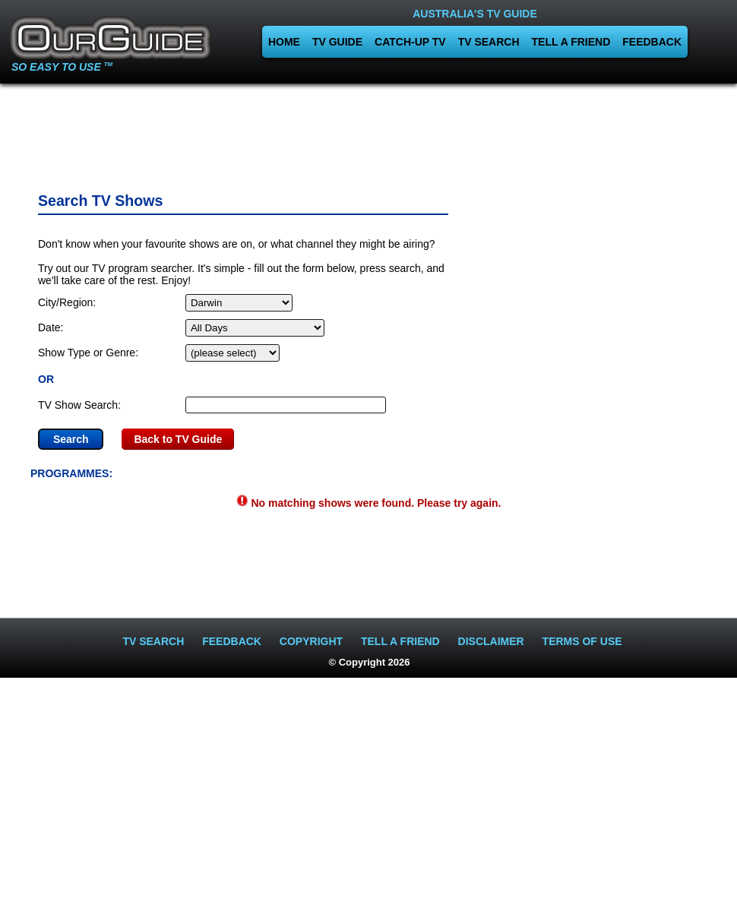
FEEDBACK (652, 42)
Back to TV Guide (178, 439)
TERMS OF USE (582, 641)
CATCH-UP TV (410, 42)
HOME (284, 42)
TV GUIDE (337, 42)
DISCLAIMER (491, 641)
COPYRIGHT (311, 641)
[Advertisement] (368, 133)
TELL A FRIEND (571, 42)
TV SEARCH (489, 42)
